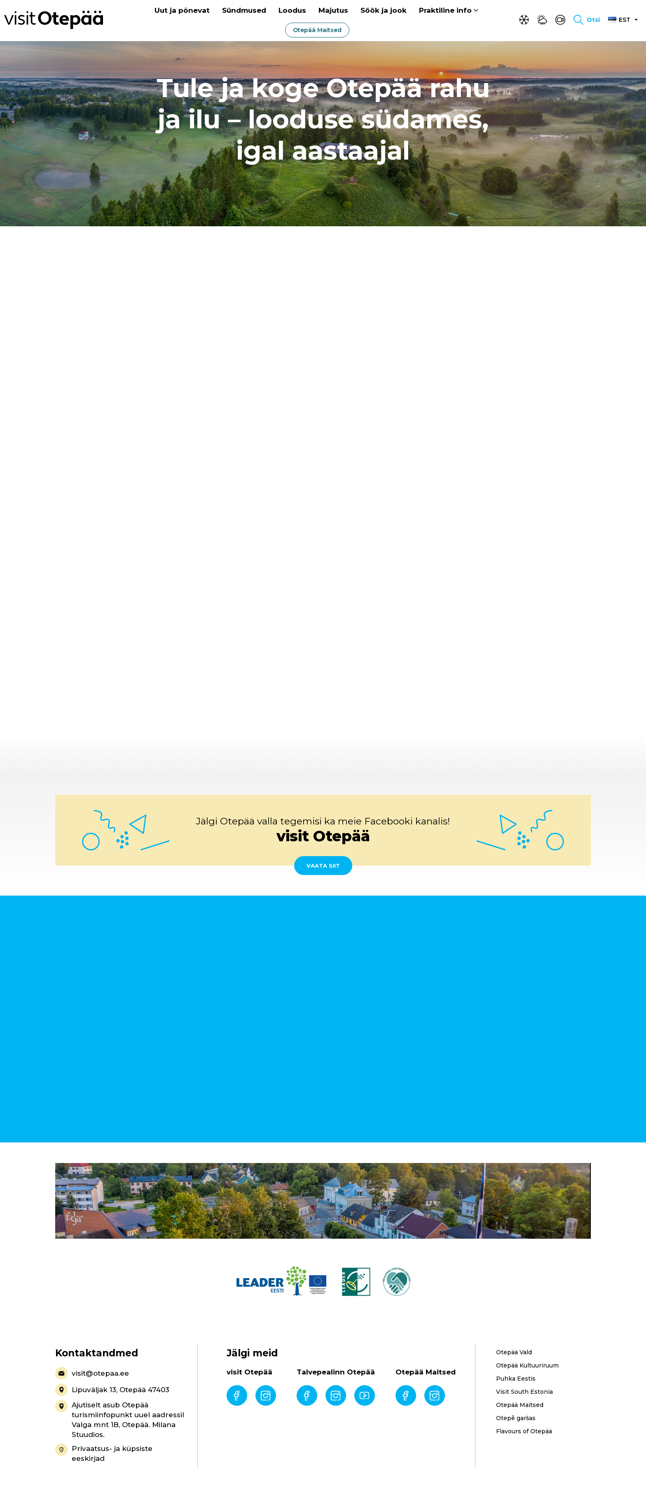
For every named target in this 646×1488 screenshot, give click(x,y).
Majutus (333, 11)
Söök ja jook (383, 11)
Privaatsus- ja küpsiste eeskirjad (103, 1453)
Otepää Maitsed (317, 31)
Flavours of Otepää (524, 1431)
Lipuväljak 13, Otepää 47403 (112, 1390)
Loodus (292, 11)
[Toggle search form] (586, 21)
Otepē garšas (516, 1418)
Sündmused (244, 11)
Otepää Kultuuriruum (527, 1365)
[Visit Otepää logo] (53, 20)
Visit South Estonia (524, 1391)
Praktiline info (445, 11)
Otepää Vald (514, 1352)
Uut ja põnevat (182, 11)
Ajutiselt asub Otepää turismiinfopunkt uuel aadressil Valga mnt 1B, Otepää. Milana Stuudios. (119, 1419)
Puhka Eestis (516, 1378)
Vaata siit (323, 865)
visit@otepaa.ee (92, 1373)
